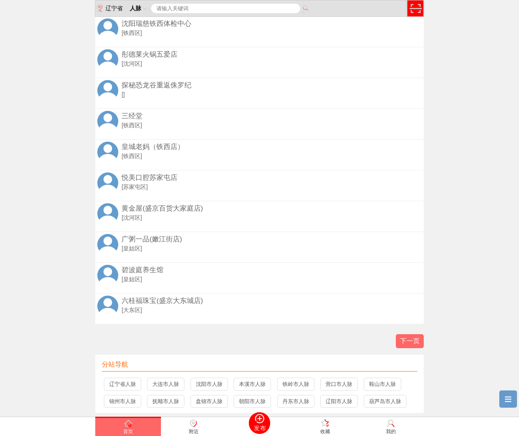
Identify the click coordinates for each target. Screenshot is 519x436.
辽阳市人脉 (339, 401)
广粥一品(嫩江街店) (152, 239)
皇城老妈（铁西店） (153, 147)
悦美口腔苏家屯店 (149, 177)
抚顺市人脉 (165, 401)
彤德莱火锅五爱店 (149, 54)
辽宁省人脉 (122, 384)
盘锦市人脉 (209, 401)
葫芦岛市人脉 (385, 401)
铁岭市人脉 (295, 384)
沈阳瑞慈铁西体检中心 (156, 24)
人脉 (139, 8)
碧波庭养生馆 (142, 270)
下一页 (410, 340)
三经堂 (132, 116)
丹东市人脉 (295, 401)
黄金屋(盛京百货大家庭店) (162, 208)
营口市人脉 (339, 384)
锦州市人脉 (122, 401)
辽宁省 (109, 8)
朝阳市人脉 (252, 401)
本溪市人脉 (252, 384)
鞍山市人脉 (382, 384)
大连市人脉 (165, 384)
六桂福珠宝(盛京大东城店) (162, 301)
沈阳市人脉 (209, 384)
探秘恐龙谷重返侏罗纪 (156, 85)
